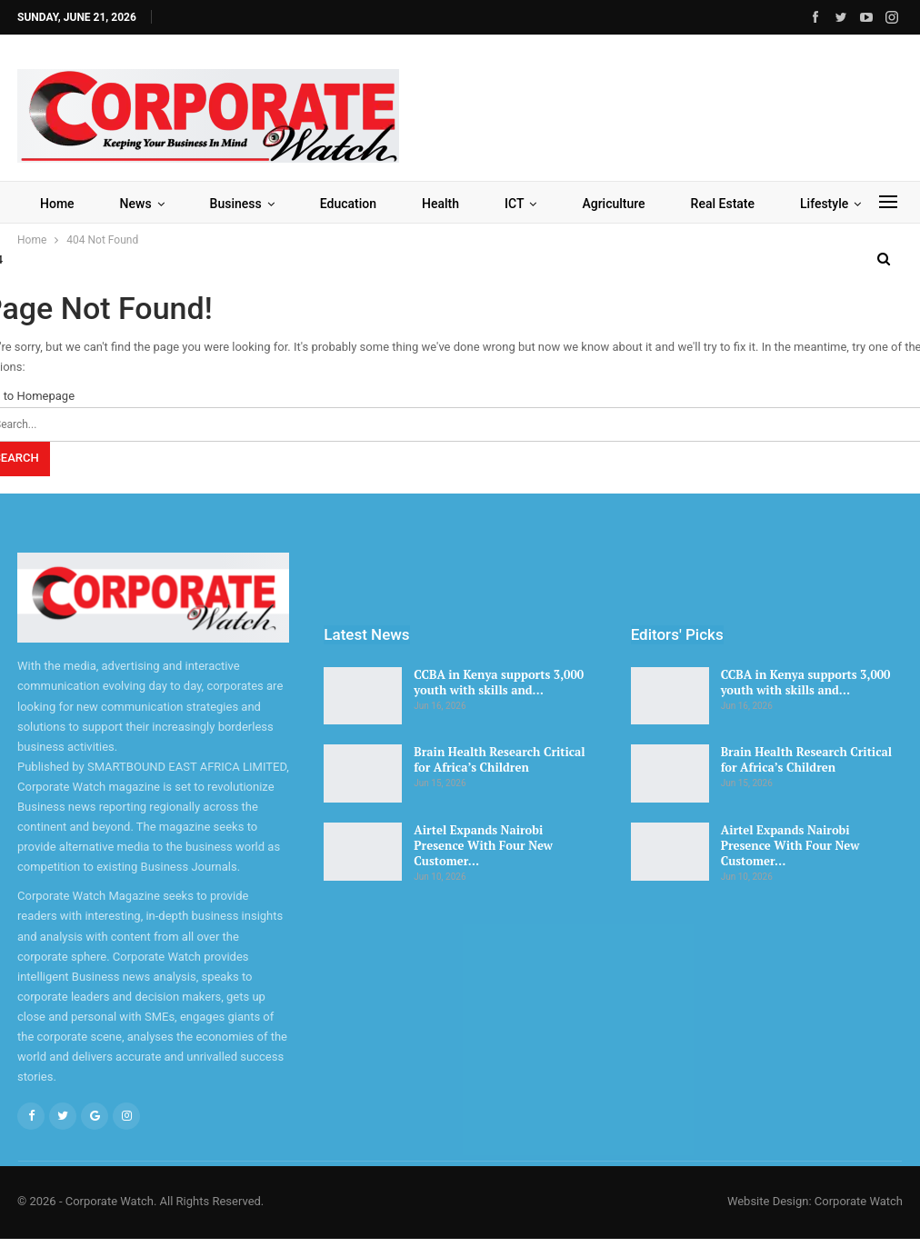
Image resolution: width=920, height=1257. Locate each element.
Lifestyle (824, 203)
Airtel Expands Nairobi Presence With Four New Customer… (483, 845)
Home (57, 203)
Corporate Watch (859, 1201)
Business (236, 203)
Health (440, 203)
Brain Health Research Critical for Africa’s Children (499, 759)
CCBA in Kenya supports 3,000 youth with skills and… (499, 682)
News (136, 203)
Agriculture (613, 203)
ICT (514, 203)
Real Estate (723, 203)
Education (348, 203)
